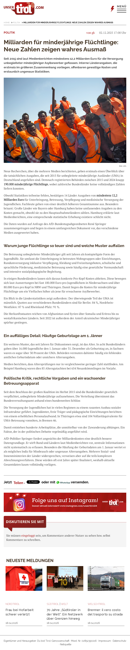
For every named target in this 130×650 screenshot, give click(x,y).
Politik (16, 22)
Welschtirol (96, 604)
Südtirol (53, 604)
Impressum (105, 640)
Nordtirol (13, 604)
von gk (90, 33)
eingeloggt (28, 535)
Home (7, 22)
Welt (64, 604)
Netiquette (65, 644)
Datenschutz (119, 640)
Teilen (18, 483)
